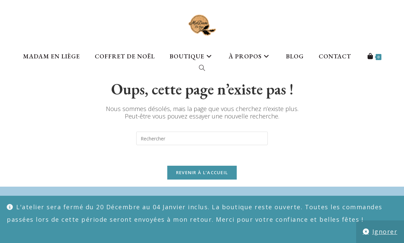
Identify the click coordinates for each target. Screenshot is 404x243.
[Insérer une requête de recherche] (202, 138)
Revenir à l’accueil (202, 172)
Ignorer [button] (385, 231)
